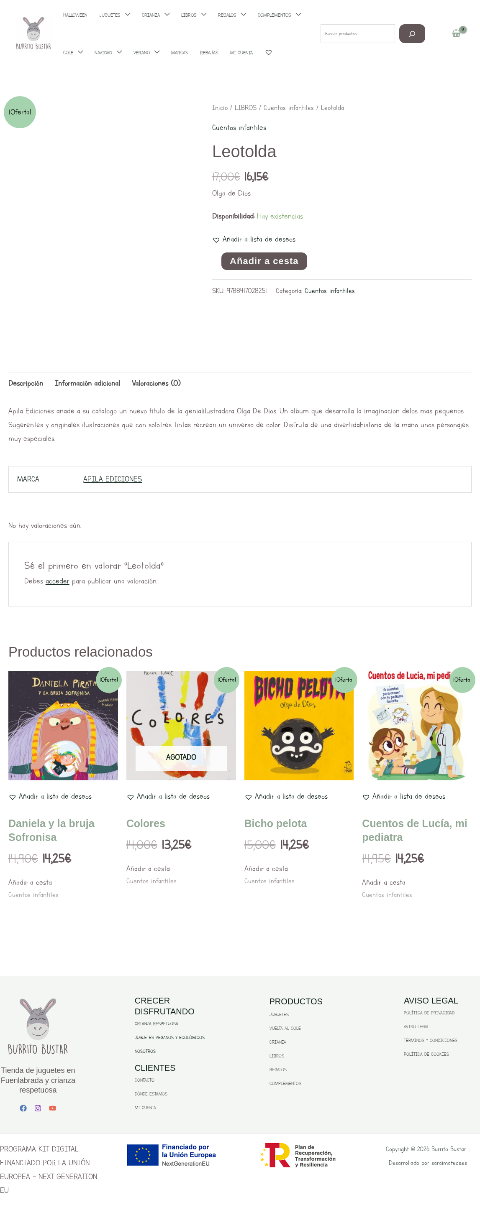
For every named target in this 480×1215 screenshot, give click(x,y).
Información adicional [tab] (87, 383)
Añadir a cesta (264, 261)
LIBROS (246, 107)
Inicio (220, 107)
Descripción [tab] (25, 383)
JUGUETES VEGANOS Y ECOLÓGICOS (170, 1037)
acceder (57, 581)
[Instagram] (37, 1108)
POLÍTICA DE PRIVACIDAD (429, 1013)
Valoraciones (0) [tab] (156, 383)
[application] (78, 52)
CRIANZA (278, 1042)
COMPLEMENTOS (285, 1083)
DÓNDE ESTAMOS (151, 1094)
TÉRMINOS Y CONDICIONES (430, 1040)
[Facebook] (23, 1108)
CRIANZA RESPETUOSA (156, 1024)
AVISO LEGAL (416, 1027)
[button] (253, 239)
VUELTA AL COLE (285, 1028)
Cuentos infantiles (289, 107)
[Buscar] (412, 33)
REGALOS (278, 1070)
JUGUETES (279, 1014)
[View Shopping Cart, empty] (456, 33)
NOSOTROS (145, 1051)
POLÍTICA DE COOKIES (426, 1054)
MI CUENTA (145, 1108)
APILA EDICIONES (112, 479)
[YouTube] (52, 1108)
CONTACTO (144, 1080)
